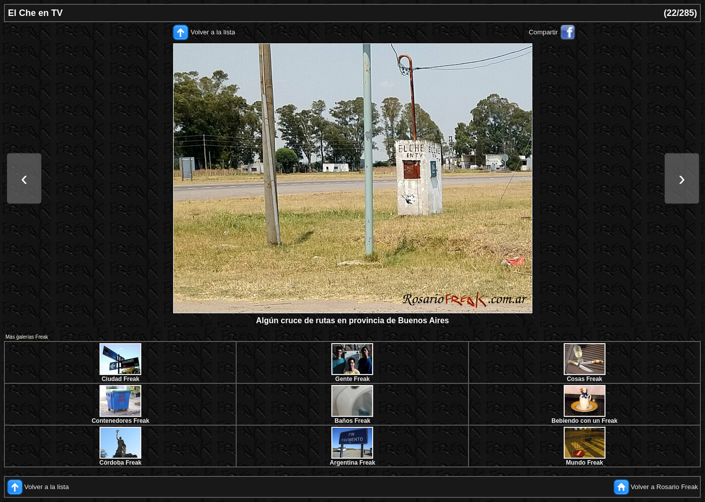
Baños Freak (352, 420)
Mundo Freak (584, 462)
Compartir (543, 32)
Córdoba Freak (121, 462)
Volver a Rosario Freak (664, 487)
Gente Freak (352, 379)
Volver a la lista (213, 32)
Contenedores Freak (120, 420)
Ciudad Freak (120, 379)
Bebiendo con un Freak (584, 420)
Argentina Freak (352, 462)
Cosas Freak (584, 379)
